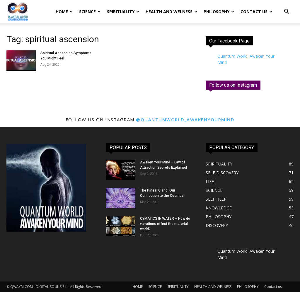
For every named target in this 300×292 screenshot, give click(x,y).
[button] (286, 12)
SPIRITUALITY (123, 11)
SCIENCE (89, 11)
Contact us (256, 11)
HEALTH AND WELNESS (171, 11)
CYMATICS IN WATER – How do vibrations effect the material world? (165, 223)
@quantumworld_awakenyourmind (185, 119)
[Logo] (17, 12)
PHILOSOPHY (219, 11)
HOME (64, 11)
